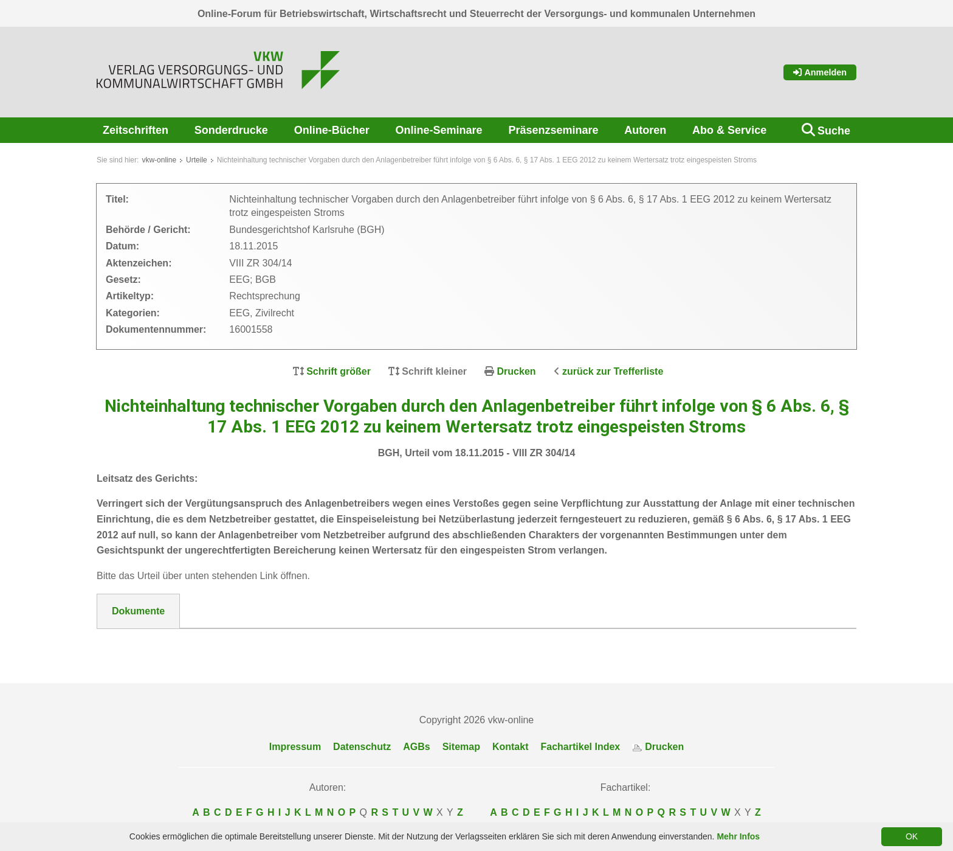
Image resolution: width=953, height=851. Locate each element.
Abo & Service (729, 130)
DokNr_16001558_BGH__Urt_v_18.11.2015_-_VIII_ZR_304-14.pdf (260, 643)
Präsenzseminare (553, 130)
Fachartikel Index (581, 747)
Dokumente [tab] (138, 611)
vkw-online (159, 160)
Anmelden (820, 72)
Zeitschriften (135, 130)
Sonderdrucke (231, 130)
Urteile (196, 160)
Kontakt (510, 747)
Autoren (645, 130)
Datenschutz (362, 747)
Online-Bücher (332, 130)
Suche (833, 131)
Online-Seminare (439, 130)
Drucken (516, 371)
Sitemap (461, 747)
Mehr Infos (738, 836)
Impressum (295, 747)
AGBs (416, 747)
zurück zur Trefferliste (612, 371)
